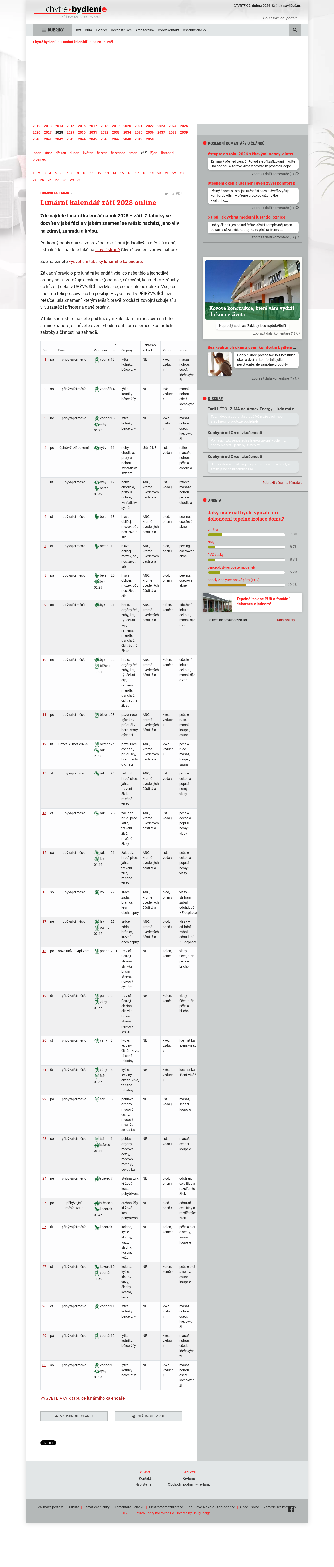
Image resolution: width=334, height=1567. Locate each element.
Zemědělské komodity (280, 1506)
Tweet (44, 1443)
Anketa (212, 500)
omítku (213, 529)
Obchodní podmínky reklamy (189, 1483)
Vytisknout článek (74, 1416)
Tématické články (97, 1506)
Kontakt (145, 1477)
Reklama (189, 1477)
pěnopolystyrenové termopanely (232, 567)
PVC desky (215, 555)
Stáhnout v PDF (148, 1416)
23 (44, 1139)
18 (44, 951)
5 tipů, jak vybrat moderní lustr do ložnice (246, 217)
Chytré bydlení (44, 42)
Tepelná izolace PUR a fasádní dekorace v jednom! (263, 601)
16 (44, 892)
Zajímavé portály (50, 1506)
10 (44, 660)
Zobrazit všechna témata (281, 482)
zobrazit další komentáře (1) (273, 174)
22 (44, 1099)
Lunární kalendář (74, 42)
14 (44, 813)
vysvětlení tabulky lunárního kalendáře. (106, 261)
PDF (177, 193)
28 (44, 1306)
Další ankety (286, 620)
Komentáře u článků (129, 1506)
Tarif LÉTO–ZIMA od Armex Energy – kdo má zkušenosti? (261, 408)
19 (44, 996)
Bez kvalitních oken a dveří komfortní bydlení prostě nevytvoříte (267, 347)
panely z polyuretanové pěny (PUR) (234, 580)
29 (44, 1336)
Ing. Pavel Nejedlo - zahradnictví (211, 1506)
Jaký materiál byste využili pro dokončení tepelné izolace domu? (246, 515)
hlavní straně (107, 249)
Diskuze (73, 1506)
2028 (97, 42)
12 (44, 744)
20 (44, 1040)
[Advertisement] (167, 84)
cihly (211, 542)
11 (44, 715)
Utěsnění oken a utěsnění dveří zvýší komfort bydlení (257, 183)
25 (44, 1203)
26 (44, 1227)
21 (44, 1070)
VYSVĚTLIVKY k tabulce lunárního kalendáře (82, 1398)
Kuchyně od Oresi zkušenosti (235, 432)
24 (44, 1178)
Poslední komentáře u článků (233, 143)
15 (44, 852)
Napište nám (144, 1483)
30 (44, 1365)
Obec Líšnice (249, 1506)
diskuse (213, 398)
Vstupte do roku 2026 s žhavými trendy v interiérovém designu (266, 153)
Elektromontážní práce (166, 1506)
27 (44, 1267)
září (110, 42)
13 (44, 773)
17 (44, 921)
